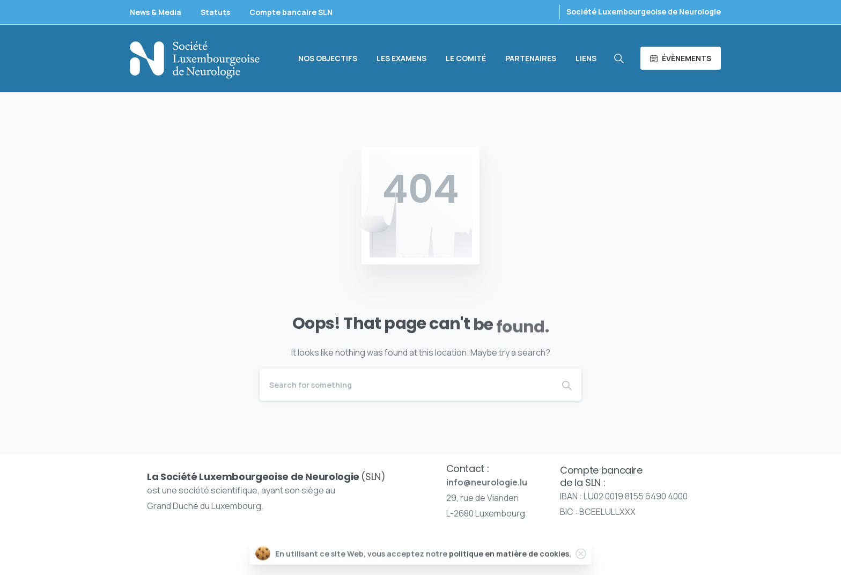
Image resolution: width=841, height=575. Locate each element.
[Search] (406, 384)
